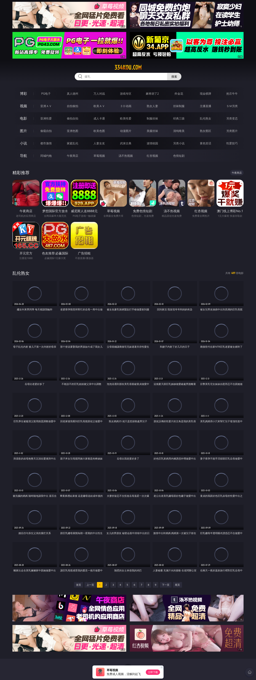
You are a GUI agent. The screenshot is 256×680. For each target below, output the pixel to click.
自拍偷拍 (72, 106)
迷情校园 (152, 143)
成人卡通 (99, 118)
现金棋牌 (205, 94)
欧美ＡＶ (99, 106)
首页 (78, 584)
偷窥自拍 (46, 131)
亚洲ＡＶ (46, 106)
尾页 (177, 584)
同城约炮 (46, 156)
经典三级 (179, 118)
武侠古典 (125, 143)
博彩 (23, 93)
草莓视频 (99, 156)
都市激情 (46, 143)
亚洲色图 (72, 131)
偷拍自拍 (72, 118)
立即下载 (153, 672)
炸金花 (179, 94)
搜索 (174, 76)
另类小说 (179, 143)
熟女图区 (205, 131)
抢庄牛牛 (232, 94)
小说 (23, 143)
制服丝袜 (152, 118)
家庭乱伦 (72, 143)
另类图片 (232, 131)
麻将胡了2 (152, 94)
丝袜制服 (179, 106)
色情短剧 (179, 156)
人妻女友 (99, 143)
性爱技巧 (232, 143)
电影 (23, 118)
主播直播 (205, 106)
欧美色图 (99, 131)
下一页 (165, 584)
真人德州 (72, 94)
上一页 (90, 584)
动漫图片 (125, 131)
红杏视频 (152, 156)
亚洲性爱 (46, 118)
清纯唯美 (179, 131)
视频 (23, 106)
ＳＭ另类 (232, 106)
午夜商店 (72, 156)
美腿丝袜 (152, 131)
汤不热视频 (126, 156)
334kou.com (128, 67)
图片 (23, 130)
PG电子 (46, 94)
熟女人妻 (152, 106)
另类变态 (232, 118)
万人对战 (99, 94)
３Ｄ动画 (125, 106)
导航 (23, 155)
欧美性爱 (125, 118)
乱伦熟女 (205, 118)
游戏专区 (125, 94)
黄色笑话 (205, 143)
